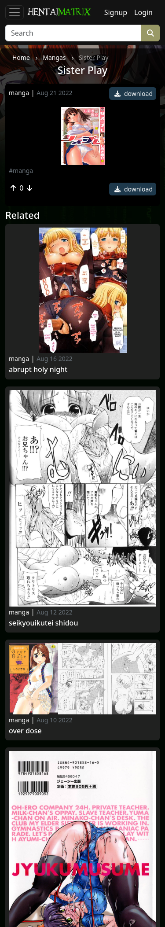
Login (143, 12)
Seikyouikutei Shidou (43, 623)
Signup (115, 12)
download (133, 93)
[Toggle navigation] (14, 12)
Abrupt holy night (38, 369)
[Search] (73, 33)
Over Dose (25, 731)
